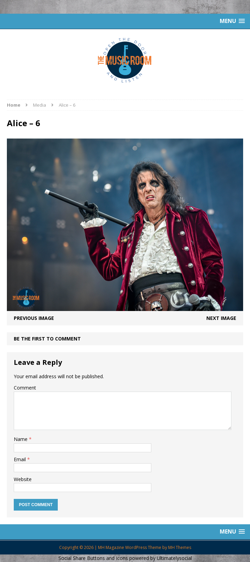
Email (20, 459)
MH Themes (179, 547)
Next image (221, 318)
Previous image (34, 318)
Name (21, 439)
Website (23, 479)
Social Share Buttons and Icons (93, 558)
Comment (25, 387)
